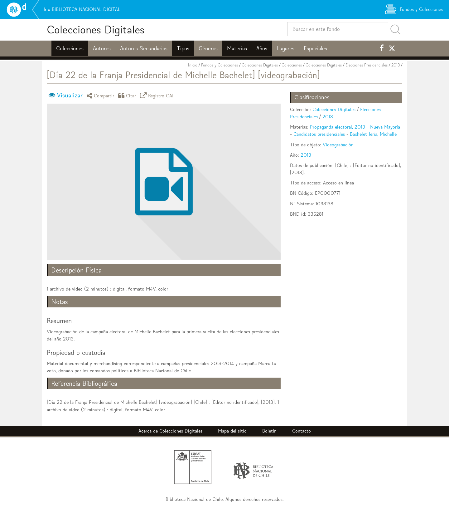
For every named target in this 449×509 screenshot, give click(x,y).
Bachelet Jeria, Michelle (373, 134)
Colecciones (70, 48)
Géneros (208, 48)
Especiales (315, 48)
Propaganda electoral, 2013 (337, 127)
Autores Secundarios (143, 48)
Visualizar (70, 95)
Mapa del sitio (232, 431)
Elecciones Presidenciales (366, 65)
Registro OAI (158, 95)
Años (261, 48)
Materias (237, 48)
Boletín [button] (269, 431)
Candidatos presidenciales (319, 134)
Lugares (285, 48)
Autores (102, 48)
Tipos (183, 48)
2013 (395, 65)
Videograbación (338, 145)
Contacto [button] (301, 431)
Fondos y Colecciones (219, 65)
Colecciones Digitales (95, 29)
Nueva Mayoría (385, 127)
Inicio (192, 65)
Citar (128, 95)
